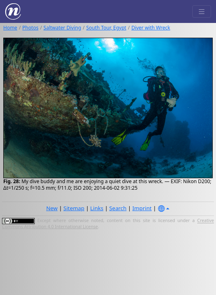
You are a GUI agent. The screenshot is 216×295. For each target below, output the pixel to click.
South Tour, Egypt (106, 27)
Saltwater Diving (62, 27)
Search (117, 208)
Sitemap (73, 208)
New (52, 208)
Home (10, 27)
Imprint (142, 208)
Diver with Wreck (150, 27)
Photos (30, 27)
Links (97, 208)
